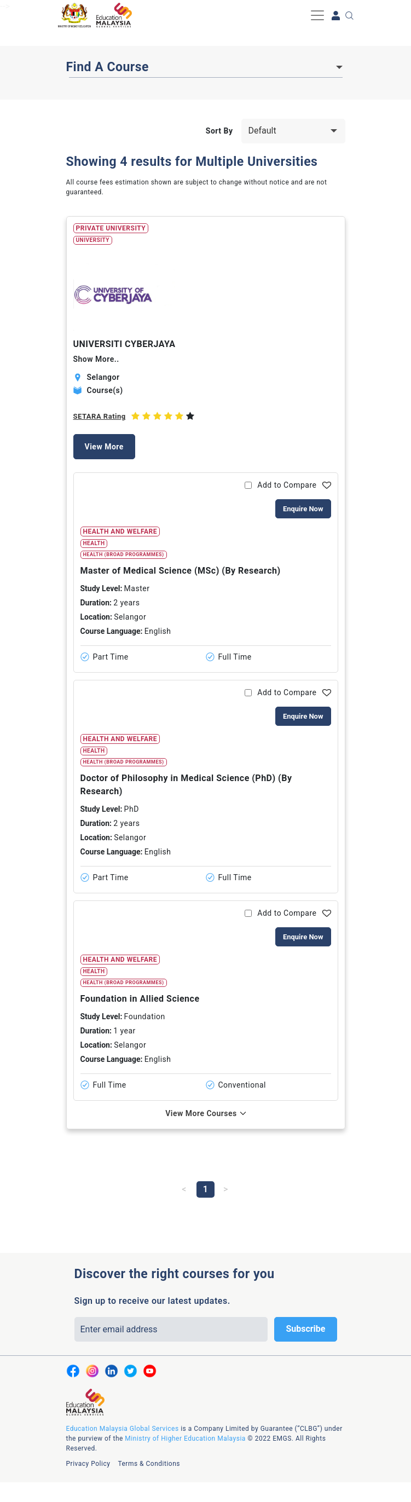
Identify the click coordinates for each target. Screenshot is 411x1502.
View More (104, 446)
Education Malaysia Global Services (122, 1428)
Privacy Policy (88, 1464)
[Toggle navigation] (317, 15)
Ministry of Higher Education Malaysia (185, 1438)
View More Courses (201, 1113)
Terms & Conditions (149, 1464)
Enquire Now (303, 509)
